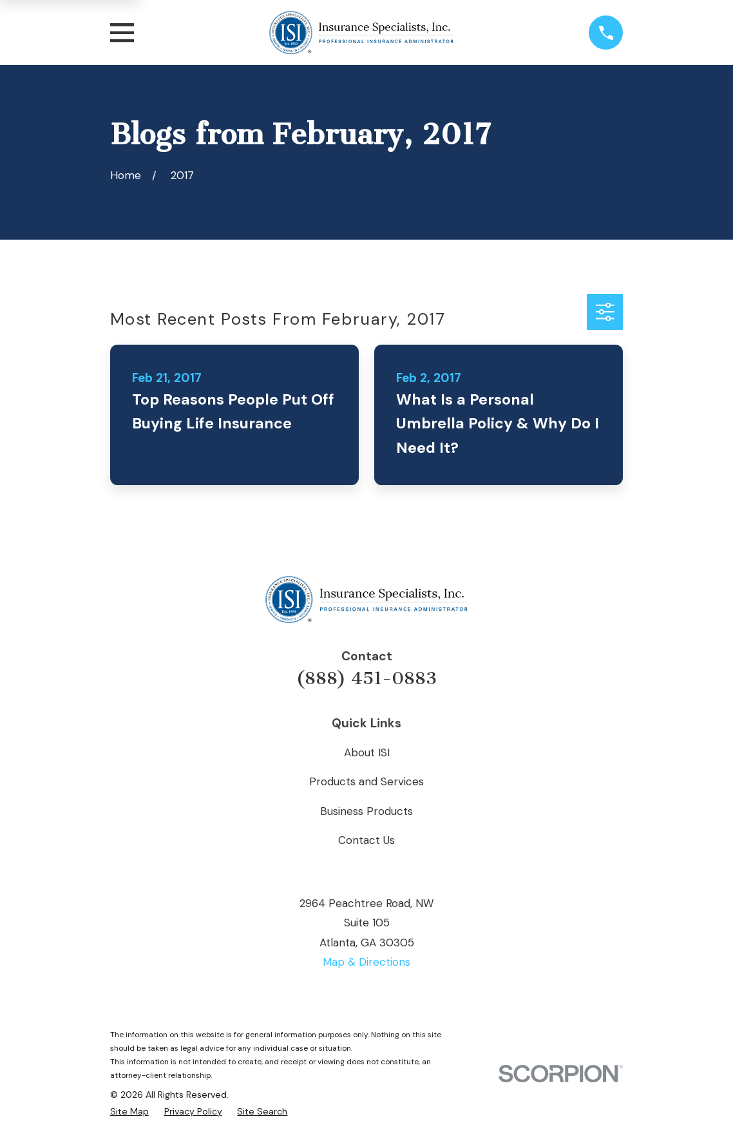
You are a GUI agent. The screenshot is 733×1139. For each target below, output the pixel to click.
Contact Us (366, 840)
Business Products (366, 811)
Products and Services (366, 781)
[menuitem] (129, 1112)
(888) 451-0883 (366, 678)
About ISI (367, 752)
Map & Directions (366, 962)
